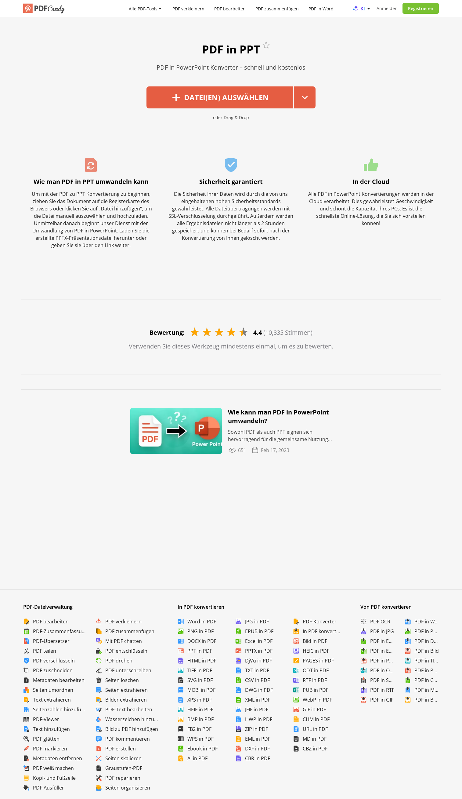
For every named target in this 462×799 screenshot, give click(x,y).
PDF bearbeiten (230, 8)
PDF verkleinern (188, 8)
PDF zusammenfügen (277, 8)
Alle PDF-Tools (143, 8)
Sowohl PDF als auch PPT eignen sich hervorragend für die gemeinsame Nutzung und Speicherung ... (278, 436)
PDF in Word (321, 8)
